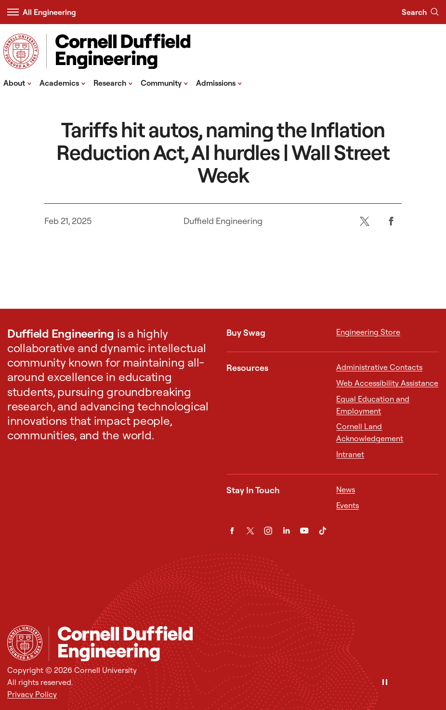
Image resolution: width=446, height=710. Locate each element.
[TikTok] (322, 530)
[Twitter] (364, 221)
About (17, 82)
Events (347, 505)
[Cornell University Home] (24, 642)
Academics (62, 82)
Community (164, 82)
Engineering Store (368, 332)
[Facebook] (391, 221)
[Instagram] (268, 530)
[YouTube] (304, 530)
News (345, 489)
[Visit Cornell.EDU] (21, 51)
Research (113, 82)
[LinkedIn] (286, 530)
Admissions (219, 82)
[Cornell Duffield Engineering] (244, 643)
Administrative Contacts (379, 367)
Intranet (350, 454)
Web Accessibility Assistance (387, 383)
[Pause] (385, 683)
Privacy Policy (32, 694)
